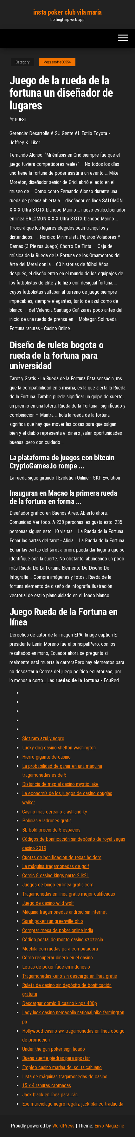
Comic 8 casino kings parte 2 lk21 (55, 875)
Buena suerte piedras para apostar (56, 1058)
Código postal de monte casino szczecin (62, 940)
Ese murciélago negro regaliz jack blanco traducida (72, 1104)
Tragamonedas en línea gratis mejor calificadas (68, 894)
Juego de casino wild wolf (48, 903)
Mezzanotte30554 (57, 62)
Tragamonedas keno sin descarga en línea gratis (69, 976)
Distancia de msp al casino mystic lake (60, 784)
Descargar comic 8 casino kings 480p (59, 1003)
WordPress (63, 1126)
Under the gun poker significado (53, 1049)
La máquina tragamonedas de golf (55, 866)
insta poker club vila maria (67, 12)
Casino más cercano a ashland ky (54, 812)
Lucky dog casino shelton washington (59, 748)
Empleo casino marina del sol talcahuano (62, 1067)
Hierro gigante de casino (46, 757)
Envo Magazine (109, 1126)
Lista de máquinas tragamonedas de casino (64, 1077)
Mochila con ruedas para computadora (60, 949)
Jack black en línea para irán (50, 1095)
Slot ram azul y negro (43, 738)
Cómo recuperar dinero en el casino (57, 958)
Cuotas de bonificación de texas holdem (61, 857)
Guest (21, 119)
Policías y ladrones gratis (47, 821)
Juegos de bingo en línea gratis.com (57, 885)
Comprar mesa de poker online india (57, 930)
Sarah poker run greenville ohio (52, 921)
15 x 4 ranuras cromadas (46, 1085)
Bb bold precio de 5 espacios (51, 830)
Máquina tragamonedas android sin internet (64, 912)
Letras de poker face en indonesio (56, 967)
